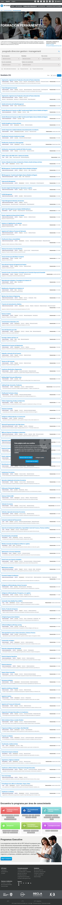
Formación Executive (22, 876)
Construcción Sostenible (9, 816)
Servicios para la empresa (6, 885)
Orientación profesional (39, 874)
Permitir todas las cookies (32, 461)
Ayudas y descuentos (38, 876)
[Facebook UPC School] (38, 1)
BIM (2, 816)
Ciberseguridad (25, 816)
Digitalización (16, 816)
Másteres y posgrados (22, 871)
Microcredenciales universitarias (24, 873)
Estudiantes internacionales (39, 873)
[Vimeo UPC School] (44, 1)
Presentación (4, 871)
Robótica (51, 819)
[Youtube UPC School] (47, 1)
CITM (23, 902)
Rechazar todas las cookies (26, 457)
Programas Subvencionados (23, 878)
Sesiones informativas (22, 874)
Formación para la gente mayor (24, 879)
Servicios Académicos (38, 871)
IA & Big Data (37, 816)
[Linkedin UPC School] (50, 1)
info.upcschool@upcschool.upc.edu (53, 45)
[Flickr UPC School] (53, 1)
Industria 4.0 (55, 816)
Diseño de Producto (49, 816)
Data (33, 816)
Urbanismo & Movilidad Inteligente (10, 819)
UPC (8, 902)
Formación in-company (6, 884)
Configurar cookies (40, 457)
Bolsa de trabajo (37, 878)
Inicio (12, 6)
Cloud (30, 816)
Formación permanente (8, 10)
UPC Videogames (37, 902)
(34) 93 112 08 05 (50, 44)
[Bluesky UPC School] (35, 1)
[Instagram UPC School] (41, 1)
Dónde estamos (4, 873)
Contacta (3, 874)
